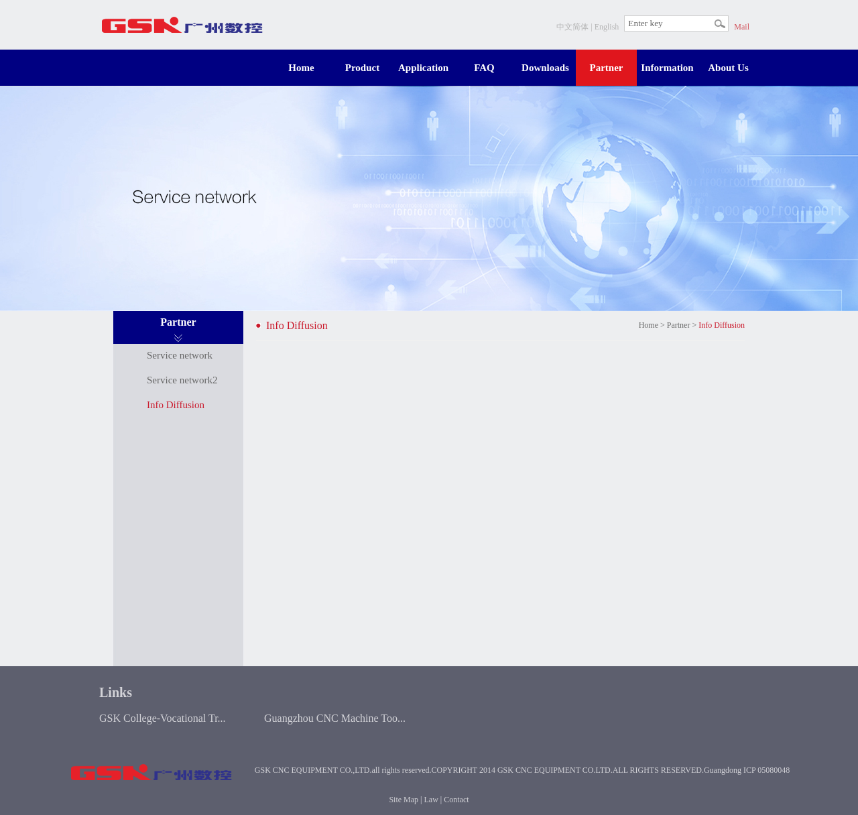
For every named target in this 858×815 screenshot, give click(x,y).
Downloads (545, 67)
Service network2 (182, 380)
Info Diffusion (175, 404)
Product (362, 67)
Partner (606, 67)
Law (431, 799)
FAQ (484, 67)
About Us (728, 67)
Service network (179, 355)
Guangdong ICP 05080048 (747, 770)
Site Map (403, 799)
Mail (741, 27)
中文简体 (572, 27)
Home (301, 67)
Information (667, 67)
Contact (456, 799)
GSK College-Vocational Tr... (162, 718)
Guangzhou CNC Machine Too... (335, 718)
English (607, 27)
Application (423, 67)
